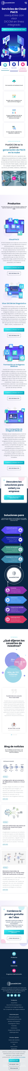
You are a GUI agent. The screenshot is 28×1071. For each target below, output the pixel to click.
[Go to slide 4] (14, 734)
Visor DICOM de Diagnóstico (14, 1004)
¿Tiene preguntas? (14, 938)
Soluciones (14, 68)
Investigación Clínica (14, 1023)
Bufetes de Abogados (14, 1021)
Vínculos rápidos (14, 1037)
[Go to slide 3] (13, 734)
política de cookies (19, 1057)
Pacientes (14, 1025)
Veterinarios (14, 1028)
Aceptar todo (14, 1060)
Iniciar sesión (14, 1046)
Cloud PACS (14, 1002)
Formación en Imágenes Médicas (14, 1007)
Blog (6, 776)
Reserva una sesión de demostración (14, 497)
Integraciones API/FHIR (14, 1030)
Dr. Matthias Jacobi (14, 728)
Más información (15, 273)
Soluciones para (14, 1014)
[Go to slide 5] (15, 734)
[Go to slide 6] (16, 734)
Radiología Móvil (14, 1032)
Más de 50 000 (20, 663)
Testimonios (14, 637)
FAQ (14, 1044)
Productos (5, 68)
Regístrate (14, 1048)
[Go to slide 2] (12, 734)
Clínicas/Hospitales (14, 1017)
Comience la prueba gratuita (14, 267)
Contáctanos (14, 1042)
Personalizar (14, 1068)
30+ (13, 660)
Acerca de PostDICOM (14, 141)
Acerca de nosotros (14, 1039)
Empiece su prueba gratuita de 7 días (14, 29)
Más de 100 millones (13, 673)
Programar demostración (22, 68)
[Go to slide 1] (11, 734)
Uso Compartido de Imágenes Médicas (14, 1009)
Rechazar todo (14, 1064)
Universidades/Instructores (14, 1019)
